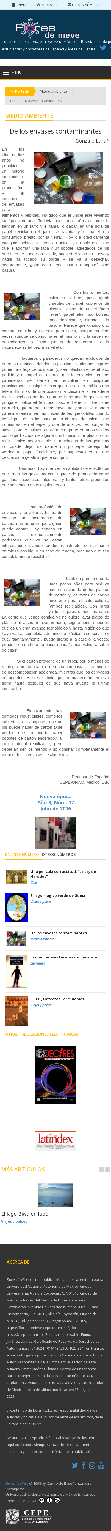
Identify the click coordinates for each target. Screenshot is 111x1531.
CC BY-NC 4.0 (38, 1500)
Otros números (84, 4)
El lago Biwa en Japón (26, 1213)
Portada (47, 4)
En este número (22, 854)
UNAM (19, 4)
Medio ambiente (53, 91)
